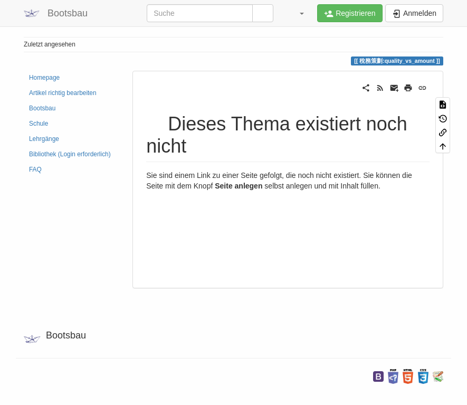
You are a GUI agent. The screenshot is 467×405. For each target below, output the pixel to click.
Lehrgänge (44, 139)
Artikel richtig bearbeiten (63, 93)
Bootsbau (42, 108)
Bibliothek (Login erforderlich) (70, 154)
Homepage (44, 77)
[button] (296, 13)
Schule (38, 123)
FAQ (35, 169)
